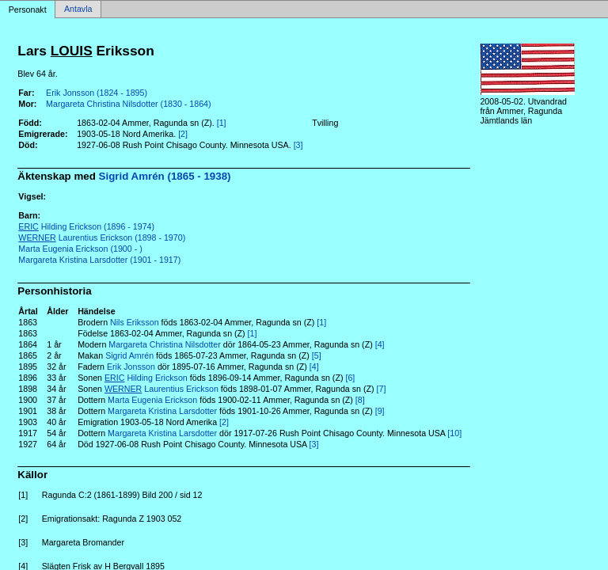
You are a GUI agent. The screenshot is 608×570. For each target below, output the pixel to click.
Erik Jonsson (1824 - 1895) (96, 92)
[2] (183, 134)
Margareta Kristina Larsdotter (162, 411)
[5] (316, 355)
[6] (350, 377)
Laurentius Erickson (161, 388)
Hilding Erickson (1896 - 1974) (86, 226)
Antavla (78, 9)
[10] (454, 433)
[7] (381, 388)
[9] (380, 411)
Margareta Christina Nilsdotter (164, 344)
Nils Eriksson (134, 322)
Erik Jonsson (131, 366)
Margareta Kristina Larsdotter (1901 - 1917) (99, 259)
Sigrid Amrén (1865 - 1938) (165, 176)
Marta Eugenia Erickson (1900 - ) (80, 248)
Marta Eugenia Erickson (152, 400)
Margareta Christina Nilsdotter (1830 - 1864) (128, 103)
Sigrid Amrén (129, 355)
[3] (298, 145)
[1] (221, 122)
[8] (360, 400)
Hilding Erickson (146, 377)
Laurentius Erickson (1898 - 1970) (101, 237)
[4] (380, 344)
